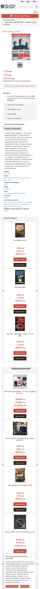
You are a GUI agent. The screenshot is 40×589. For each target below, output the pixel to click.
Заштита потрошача (13, 118)
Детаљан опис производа (14, 124)
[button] (2, 290)
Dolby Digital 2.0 (9, 193)
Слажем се (24, 586)
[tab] (20, 104)
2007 (5, 184)
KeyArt (6, 211)
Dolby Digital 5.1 (20, 193)
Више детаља (20, 265)
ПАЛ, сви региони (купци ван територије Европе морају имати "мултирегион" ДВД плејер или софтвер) (18, 204)
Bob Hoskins (8, 178)
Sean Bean (7, 180)
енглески (7, 189)
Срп (35, 1)
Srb (23, 1)
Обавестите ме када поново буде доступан (20, 86)
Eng (29, 1)
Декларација (10, 114)
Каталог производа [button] (19, 16)
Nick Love (7, 173)
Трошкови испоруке (13, 109)
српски (6, 198)
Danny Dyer (17, 178)
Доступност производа (14, 105)
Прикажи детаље (12, 586)
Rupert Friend (26, 178)
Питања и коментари (12, 128)
